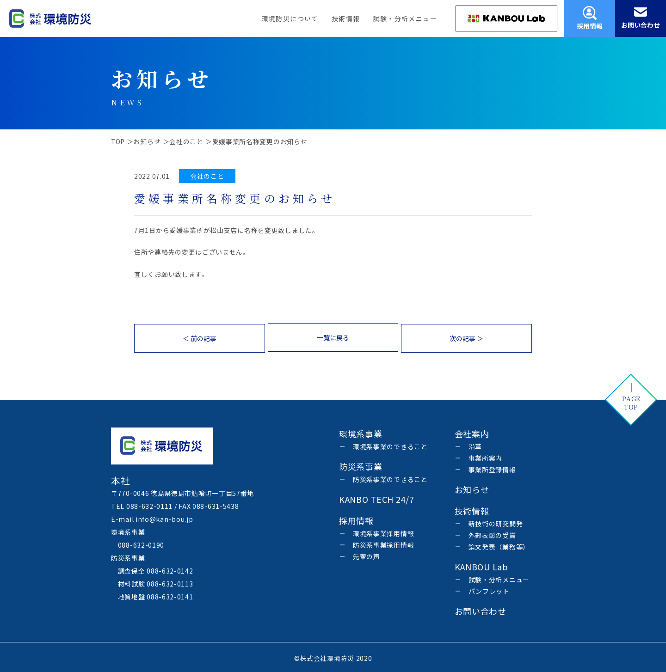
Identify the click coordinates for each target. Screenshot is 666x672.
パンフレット (489, 589)
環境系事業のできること (390, 444)
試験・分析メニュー (405, 18)
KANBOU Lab (481, 565)
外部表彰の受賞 (492, 533)
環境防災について (290, 18)
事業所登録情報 (492, 467)
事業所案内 (486, 456)
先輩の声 (366, 554)
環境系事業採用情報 (383, 531)
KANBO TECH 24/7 (376, 497)
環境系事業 (360, 432)
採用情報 (356, 519)
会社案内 (472, 432)
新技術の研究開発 (496, 521)
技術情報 (346, 18)
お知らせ (472, 488)
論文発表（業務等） (499, 545)
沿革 (475, 444)
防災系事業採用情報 (383, 543)
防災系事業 (360, 464)
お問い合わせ (480, 609)
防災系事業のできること (390, 477)
